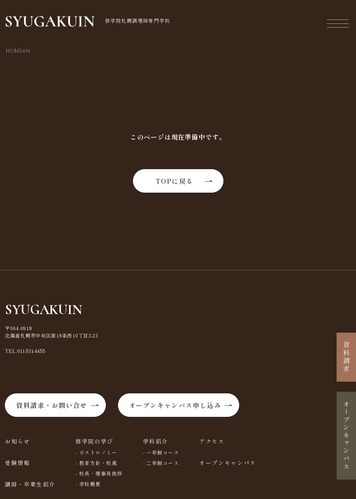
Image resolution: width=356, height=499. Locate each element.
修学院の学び (95, 441)
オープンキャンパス (227, 463)
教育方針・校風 (98, 462)
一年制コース (163, 452)
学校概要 (90, 483)
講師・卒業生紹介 (30, 484)
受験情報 (17, 463)
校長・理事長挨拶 (101, 473)
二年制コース (163, 462)
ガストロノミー (98, 452)
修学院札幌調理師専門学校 (88, 21)
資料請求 (346, 357)
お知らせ (17, 441)
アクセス (212, 441)
